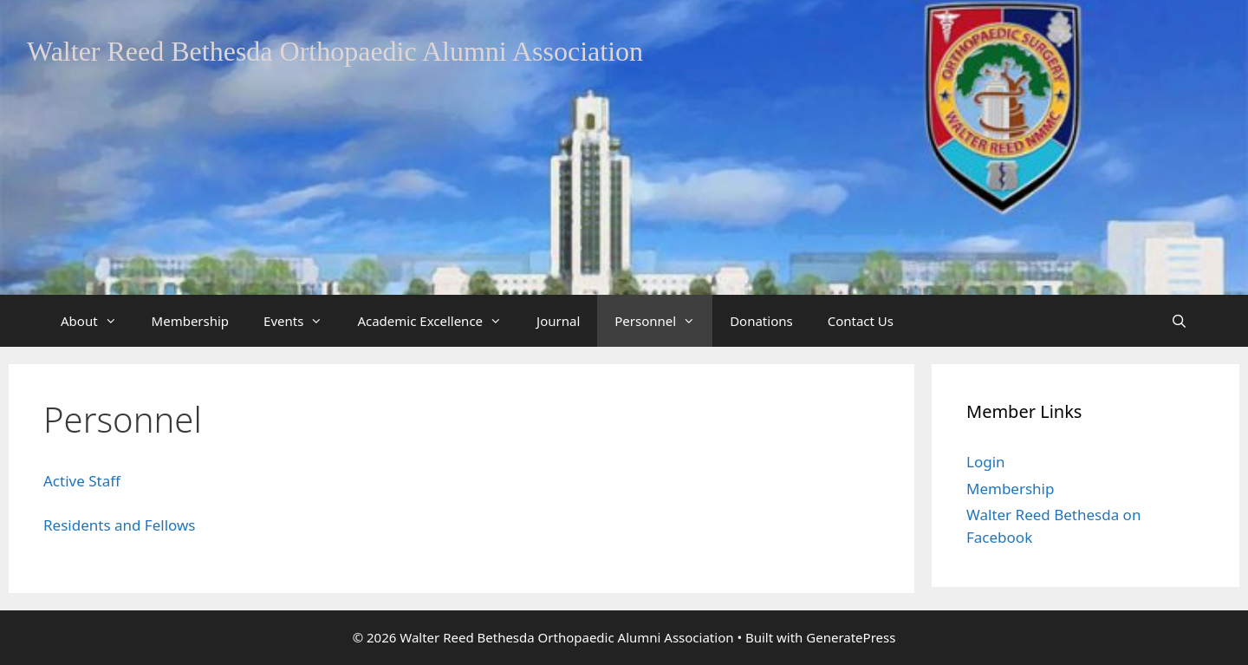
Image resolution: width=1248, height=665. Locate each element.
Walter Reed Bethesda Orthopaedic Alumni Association (335, 51)
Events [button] (301, 321)
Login (985, 462)
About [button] (97, 321)
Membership (191, 320)
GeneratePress (850, 637)
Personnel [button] (663, 321)
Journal (558, 320)
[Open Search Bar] (1179, 321)
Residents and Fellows (119, 525)
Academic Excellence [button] (438, 321)
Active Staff (81, 481)
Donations (761, 320)
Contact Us (861, 320)
